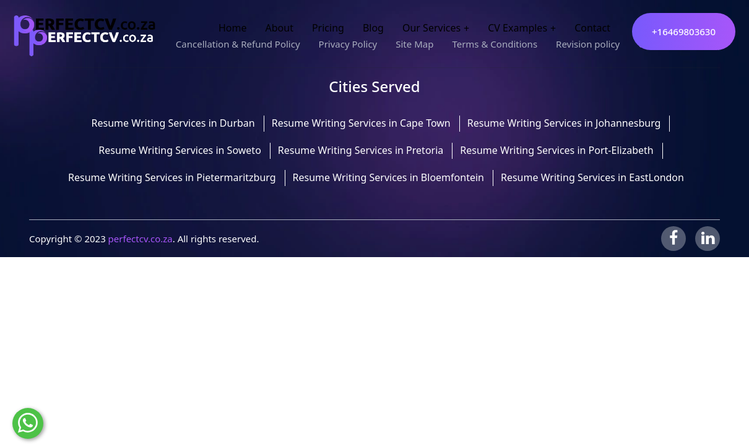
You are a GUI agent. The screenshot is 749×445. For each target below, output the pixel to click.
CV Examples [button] (517, 28)
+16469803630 (684, 31)
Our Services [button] (431, 28)
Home (233, 28)
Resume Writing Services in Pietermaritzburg (172, 177)
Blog (373, 28)
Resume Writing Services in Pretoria (360, 150)
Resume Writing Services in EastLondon (592, 177)
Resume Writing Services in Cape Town (361, 123)
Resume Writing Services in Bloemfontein (388, 177)
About (279, 28)
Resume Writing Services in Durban (173, 123)
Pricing (328, 28)
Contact (592, 28)
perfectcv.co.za (140, 238)
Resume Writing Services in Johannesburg (564, 123)
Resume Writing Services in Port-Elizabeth (556, 150)
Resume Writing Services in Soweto (179, 150)
